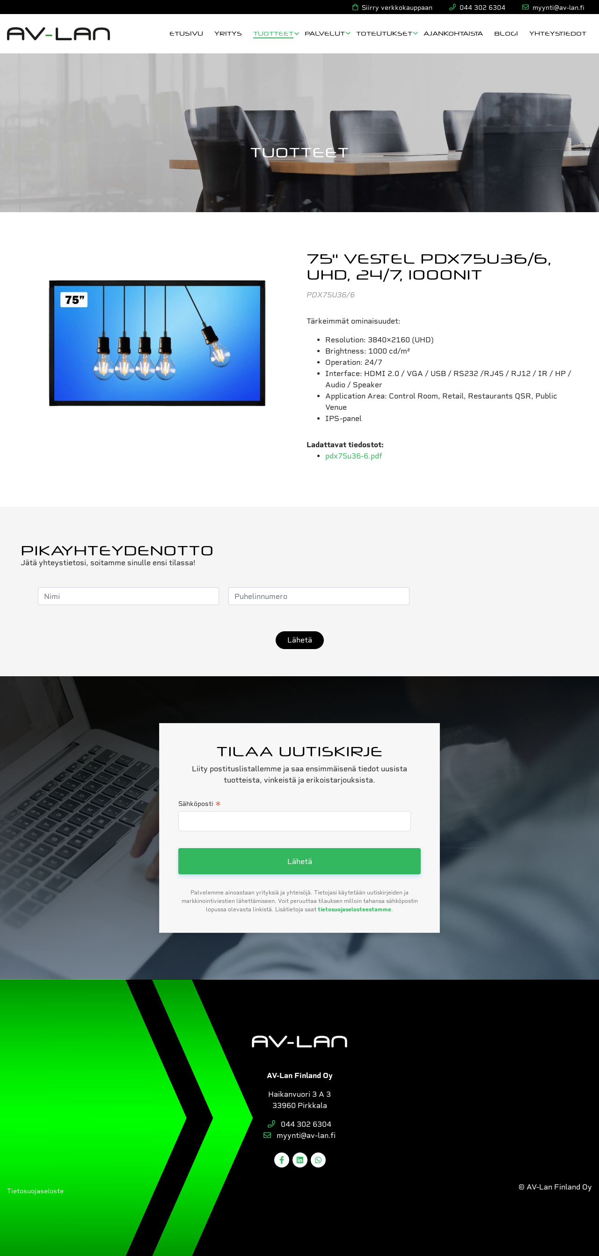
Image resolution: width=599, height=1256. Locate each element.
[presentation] (490, 596)
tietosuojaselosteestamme (354, 909)
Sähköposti (199, 804)
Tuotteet (273, 33)
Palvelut (325, 33)
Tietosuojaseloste (35, 1191)
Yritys (228, 33)
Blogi (506, 33)
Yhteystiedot (557, 33)
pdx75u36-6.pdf (353, 455)
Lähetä (299, 639)
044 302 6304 (299, 1124)
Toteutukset (384, 33)
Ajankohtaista (453, 33)
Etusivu (186, 33)
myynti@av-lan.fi (299, 1135)
